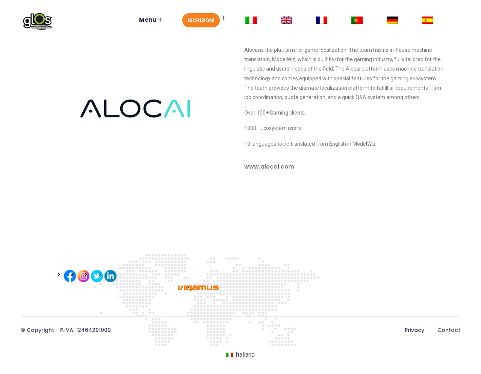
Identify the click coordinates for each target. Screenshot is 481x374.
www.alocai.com (269, 166)
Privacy (414, 330)
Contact (448, 330)
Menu (148, 19)
